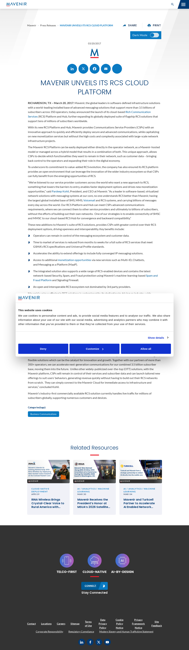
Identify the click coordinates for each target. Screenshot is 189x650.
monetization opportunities (74, 260)
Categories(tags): (37, 407)
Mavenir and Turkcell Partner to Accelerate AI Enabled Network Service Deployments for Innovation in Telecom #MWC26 (139, 503)
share (130, 25)
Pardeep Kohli (60, 191)
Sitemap (75, 623)
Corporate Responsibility (49, 631)
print (154, 25)
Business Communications (43, 414)
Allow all (146, 348)
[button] (172, 4)
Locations (46, 623)
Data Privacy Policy (103, 623)
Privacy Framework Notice (138, 623)
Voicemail (89, 200)
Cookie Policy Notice (119, 623)
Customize (94, 348)
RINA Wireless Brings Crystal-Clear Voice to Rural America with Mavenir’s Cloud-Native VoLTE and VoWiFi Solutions (48, 503)
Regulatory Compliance (81, 631)
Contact (31, 623)
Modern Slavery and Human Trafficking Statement (126, 631)
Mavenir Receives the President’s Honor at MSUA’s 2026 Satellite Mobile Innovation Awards (92, 503)
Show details (156, 337)
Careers (61, 623)
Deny (43, 348)
